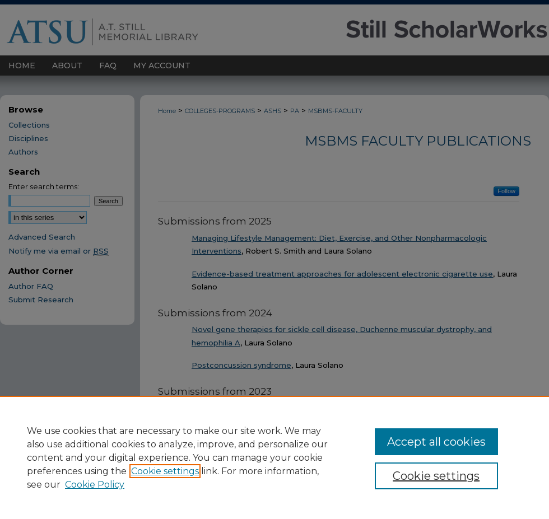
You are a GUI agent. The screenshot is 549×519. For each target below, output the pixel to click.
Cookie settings (165, 471)
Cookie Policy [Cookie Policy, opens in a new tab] (94, 484)
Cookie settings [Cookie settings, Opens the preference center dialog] (436, 476)
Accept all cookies (436, 441)
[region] (274, 457)
